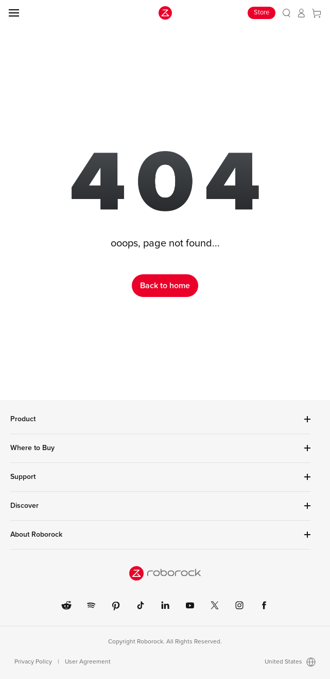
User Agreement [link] (88, 662)
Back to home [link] (165, 285)
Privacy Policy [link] (33, 662)
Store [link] (261, 12)
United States (290, 662)
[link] (286, 13)
